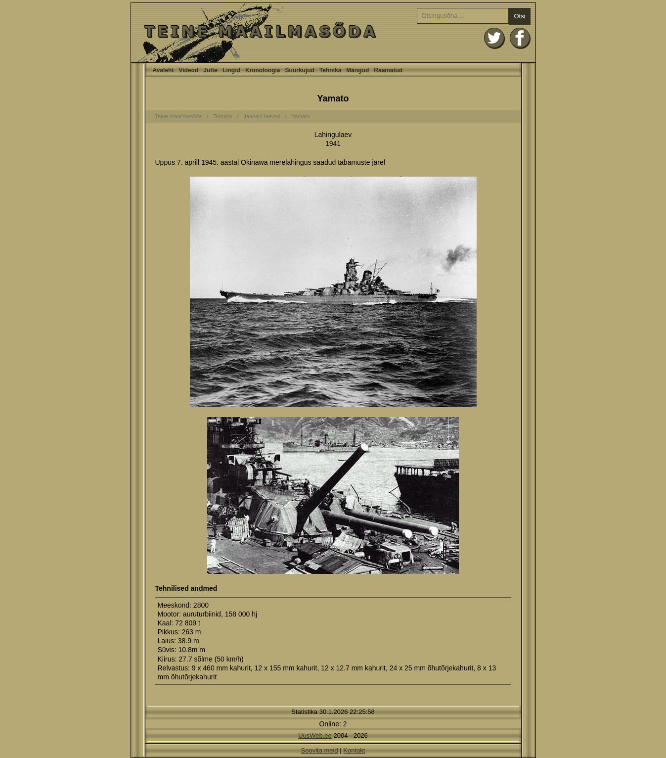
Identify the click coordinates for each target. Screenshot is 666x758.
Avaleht (333, 32)
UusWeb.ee (315, 735)
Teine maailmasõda (178, 116)
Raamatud (388, 70)
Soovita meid (319, 750)
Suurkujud (299, 70)
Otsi (519, 16)
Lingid (231, 70)
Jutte (210, 70)
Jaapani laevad (261, 116)
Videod (188, 70)
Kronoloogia (262, 70)
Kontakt (354, 750)
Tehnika (330, 70)
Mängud (357, 70)
